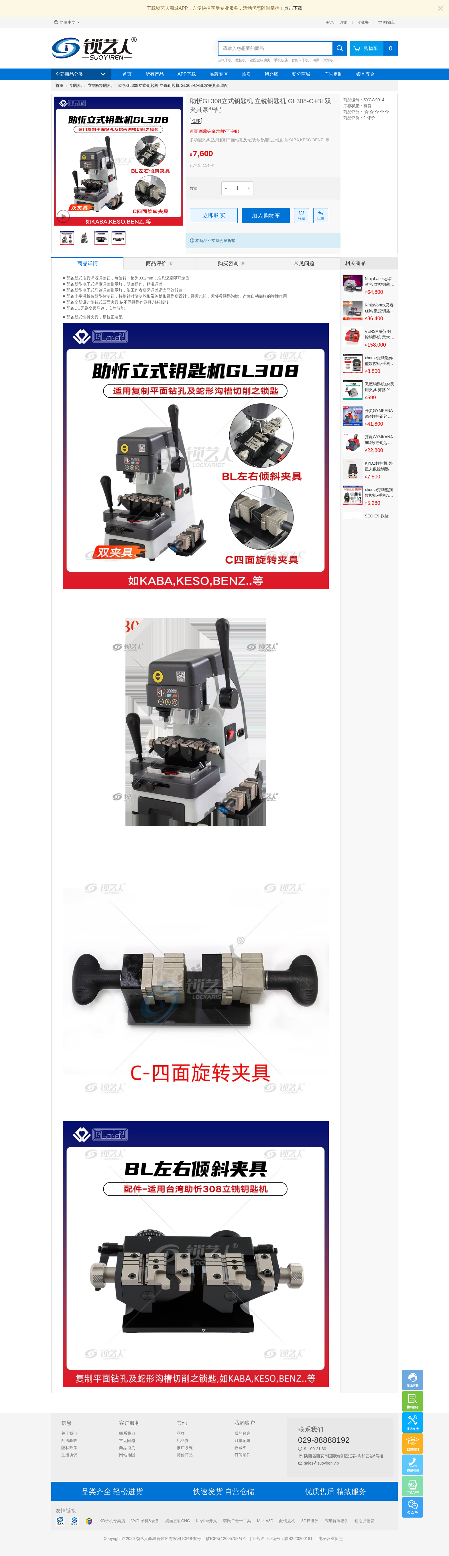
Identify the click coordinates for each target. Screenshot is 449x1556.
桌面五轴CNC (177, 1521)
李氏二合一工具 (237, 1521)
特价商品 (185, 1455)
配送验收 (69, 1440)
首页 (127, 74)
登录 (330, 22)
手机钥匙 (281, 60)
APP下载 (187, 74)
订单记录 (243, 1440)
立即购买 (213, 215)
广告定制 (333, 74)
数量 (194, 188)
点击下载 (293, 8)
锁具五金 (365, 74)
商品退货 (127, 1447)
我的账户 (243, 1433)
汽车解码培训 (336, 1521)
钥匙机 (76, 85)
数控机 (240, 60)
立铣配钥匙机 (100, 85)
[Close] (440, 9)
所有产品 (154, 74)
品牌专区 (219, 74)
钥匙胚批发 (365, 1521)
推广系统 (185, 1447)
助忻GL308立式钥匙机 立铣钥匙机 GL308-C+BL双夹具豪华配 (173, 85)
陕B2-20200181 (298, 1538)
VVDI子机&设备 (145, 1521)
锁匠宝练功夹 (260, 60)
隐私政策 (69, 1447)
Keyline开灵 (206, 1521)
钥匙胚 (271, 74)
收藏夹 (363, 22)
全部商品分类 (81, 74)
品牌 (181, 1433)
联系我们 (127, 1433)
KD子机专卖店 (112, 1521)
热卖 (246, 74)
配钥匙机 (287, 1521)
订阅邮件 (243, 1455)
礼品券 (183, 1440)
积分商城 (301, 74)
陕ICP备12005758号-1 (225, 1538)
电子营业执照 (331, 1538)
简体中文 (67, 22)
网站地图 (127, 1455)
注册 (344, 22)
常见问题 (127, 1440)
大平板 (328, 60)
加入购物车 (266, 215)
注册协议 (69, 1455)
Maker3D (265, 1521)
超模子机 (225, 60)
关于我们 (69, 1433)
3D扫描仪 (309, 1521)
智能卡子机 (300, 60)
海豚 (316, 60)
